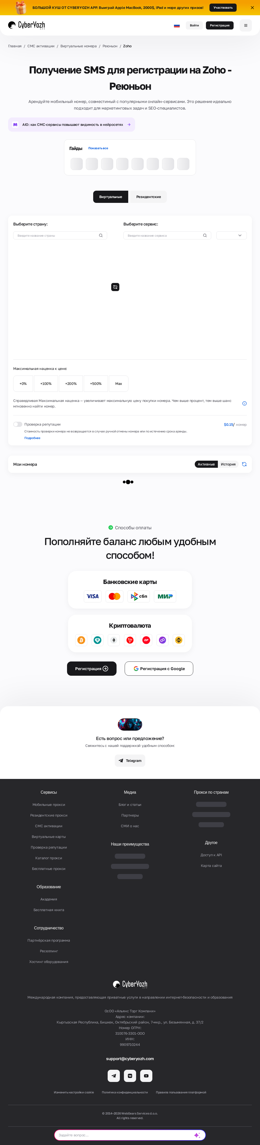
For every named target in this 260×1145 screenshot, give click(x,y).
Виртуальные (110, 196)
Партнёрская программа (48, 940)
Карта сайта (211, 865)
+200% (71, 383)
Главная (15, 46)
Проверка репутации (49, 847)
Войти (194, 25)
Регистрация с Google (159, 669)
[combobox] (231, 235)
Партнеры (130, 815)
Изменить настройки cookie (74, 1092)
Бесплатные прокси (49, 868)
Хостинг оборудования (48, 961)
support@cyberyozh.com (130, 1058)
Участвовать (223, 7)
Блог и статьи (130, 804)
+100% (46, 383)
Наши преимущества (130, 844)
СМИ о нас (130, 826)
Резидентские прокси (49, 815)
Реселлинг (49, 951)
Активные (206, 464)
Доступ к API (211, 855)
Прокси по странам (211, 792)
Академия (48, 899)
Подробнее (32, 438)
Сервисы (49, 792)
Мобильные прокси (48, 804)
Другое (211, 842)
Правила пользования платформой (181, 1092)
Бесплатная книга (49, 910)
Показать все (98, 148)
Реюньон (110, 46)
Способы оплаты (133, 527)
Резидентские (148, 196)
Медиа (130, 792)
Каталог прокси (48, 858)
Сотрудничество (48, 928)
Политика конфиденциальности (125, 1092)
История (228, 464)
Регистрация (220, 25)
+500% (96, 383)
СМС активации (41, 46)
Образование (49, 887)
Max (118, 383)
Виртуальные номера (78, 46)
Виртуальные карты (49, 836)
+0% (23, 383)
